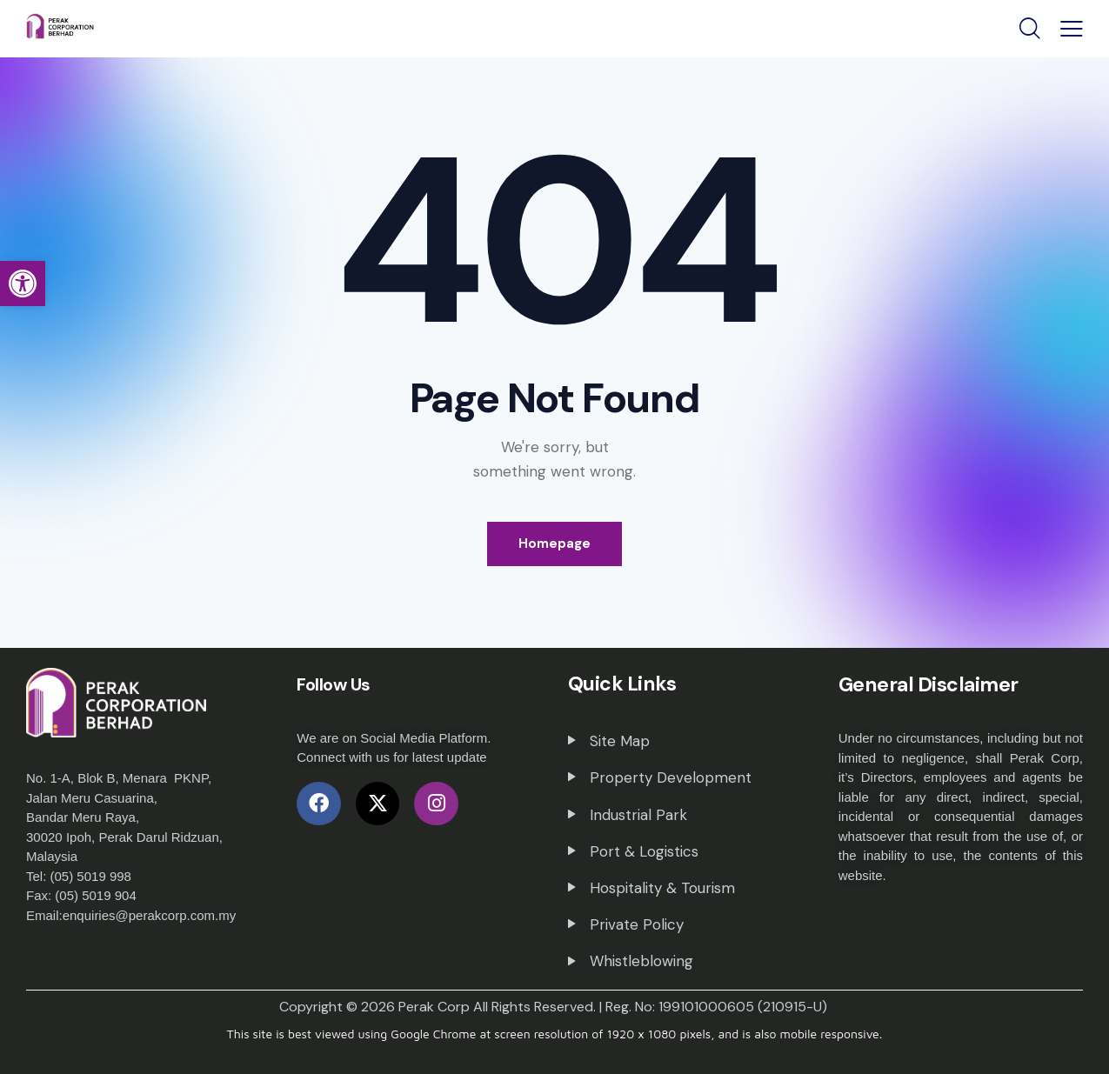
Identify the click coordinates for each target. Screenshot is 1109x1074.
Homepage (554, 543)
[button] (22, 283)
